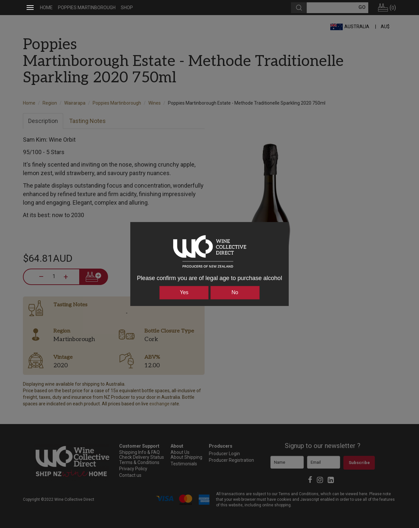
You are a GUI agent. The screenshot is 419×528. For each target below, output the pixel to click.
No (234, 292)
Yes (184, 292)
